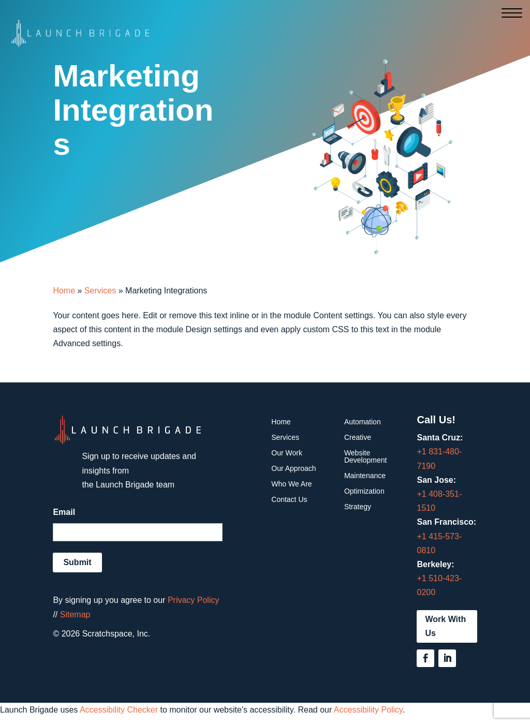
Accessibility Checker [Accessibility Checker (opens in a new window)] (119, 709)
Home (64, 290)
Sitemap (75, 614)
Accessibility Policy (368, 709)
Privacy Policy (193, 600)
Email (64, 512)
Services (100, 290)
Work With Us (445, 626)
